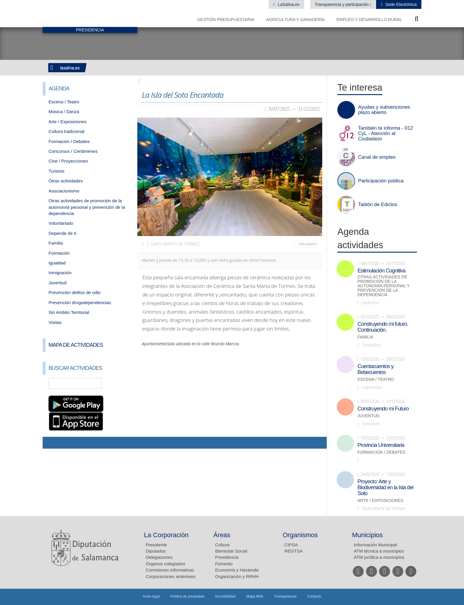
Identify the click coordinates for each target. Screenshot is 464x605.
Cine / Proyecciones (68, 160)
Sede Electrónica (400, 4)
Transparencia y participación (342, 4)
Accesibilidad (225, 596)
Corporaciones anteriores (171, 576)
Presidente (156, 544)
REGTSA (293, 550)
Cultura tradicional (66, 131)
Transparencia (285, 596)
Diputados (156, 550)
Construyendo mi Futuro (383, 409)
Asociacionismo (64, 190)
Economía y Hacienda (237, 569)
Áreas (221, 535)
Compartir (50, 443)
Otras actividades (66, 180)
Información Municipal (375, 544)
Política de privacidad (187, 596)
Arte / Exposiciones (67, 121)
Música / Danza (64, 111)
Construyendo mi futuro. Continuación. (382, 327)
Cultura (222, 544)
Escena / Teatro (64, 101)
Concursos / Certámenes (73, 151)
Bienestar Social (231, 550)
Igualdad (57, 262)
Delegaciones (159, 557)
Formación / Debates (69, 141)
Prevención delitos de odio (75, 292)
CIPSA (291, 544)
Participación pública (381, 181)
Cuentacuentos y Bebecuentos (375, 369)
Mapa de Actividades (76, 345)
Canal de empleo (377, 157)
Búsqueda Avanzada (124, 383)
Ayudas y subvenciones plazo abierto (384, 110)
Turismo (57, 171)
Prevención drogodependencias (80, 302)
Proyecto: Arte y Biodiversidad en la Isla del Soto (385, 487)
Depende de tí (62, 233)
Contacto (314, 596)
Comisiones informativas (170, 569)
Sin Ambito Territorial (69, 312)
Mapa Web (254, 596)
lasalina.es (70, 67)
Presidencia (226, 557)
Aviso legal (151, 596)
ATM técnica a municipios (379, 550)
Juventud (58, 282)
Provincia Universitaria (380, 445)
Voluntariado (61, 223)
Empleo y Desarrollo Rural (369, 19)
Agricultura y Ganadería (295, 19)
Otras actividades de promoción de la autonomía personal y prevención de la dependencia (87, 207)
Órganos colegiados (165, 563)
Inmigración (60, 272)
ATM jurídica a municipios (379, 557)
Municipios (367, 535)
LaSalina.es (288, 4)
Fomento (224, 563)
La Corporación (166, 535)
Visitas (55, 322)
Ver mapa (307, 244)
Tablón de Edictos (377, 204)
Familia (56, 242)
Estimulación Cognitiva (381, 271)
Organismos (300, 535)
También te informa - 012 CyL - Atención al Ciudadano (385, 134)
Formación (59, 253)
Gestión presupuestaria (225, 19)
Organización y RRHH (237, 576)
